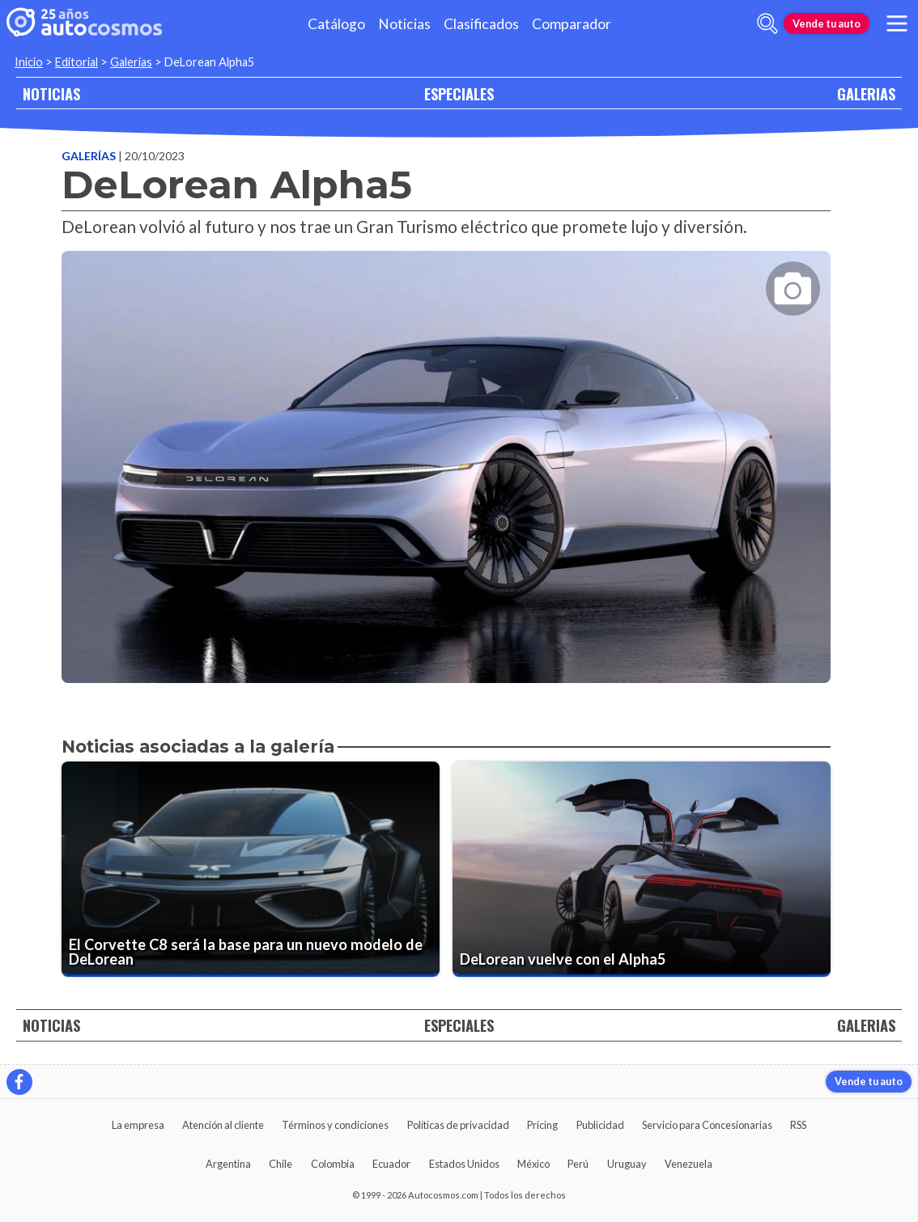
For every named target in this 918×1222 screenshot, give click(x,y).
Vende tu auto (827, 23)
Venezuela (688, 1163)
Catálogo (336, 23)
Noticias (404, 23)
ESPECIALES (459, 93)
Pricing (542, 1124)
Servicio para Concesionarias (707, 1124)
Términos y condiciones (335, 1124)
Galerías (90, 156)
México (533, 1163)
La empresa (138, 1124)
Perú (578, 1163)
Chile (280, 1163)
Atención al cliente (223, 1124)
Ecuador (391, 1163)
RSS (798, 1124)
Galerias (131, 62)
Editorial (76, 62)
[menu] (897, 23)
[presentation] (446, 452)
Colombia (333, 1163)
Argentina (228, 1163)
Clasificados (481, 23)
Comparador (571, 23)
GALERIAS (866, 93)
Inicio (29, 62)
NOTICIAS (51, 93)
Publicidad (600, 1124)
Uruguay (627, 1163)
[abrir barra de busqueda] (767, 23)
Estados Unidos (464, 1163)
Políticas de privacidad (458, 1124)
